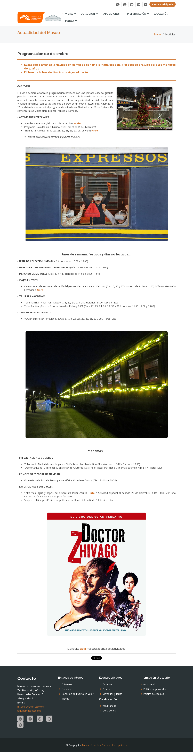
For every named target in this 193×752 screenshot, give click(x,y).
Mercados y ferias (112, 694)
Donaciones (109, 710)
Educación (161, 13)
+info (77, 123)
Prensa (69, 20)
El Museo (67, 684)
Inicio (157, 34)
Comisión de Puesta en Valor (77, 694)
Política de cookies (153, 694)
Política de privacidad (154, 689)
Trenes (106, 689)
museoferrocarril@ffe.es (30, 706)
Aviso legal (149, 684)
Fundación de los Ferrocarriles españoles (104, 745)
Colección (88, 13)
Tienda (65, 699)
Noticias (66, 689)
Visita (69, 13)
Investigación (136, 13)
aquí (83, 649)
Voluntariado (109, 706)
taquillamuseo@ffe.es (29, 710)
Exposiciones (110, 13)
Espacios (107, 684)
